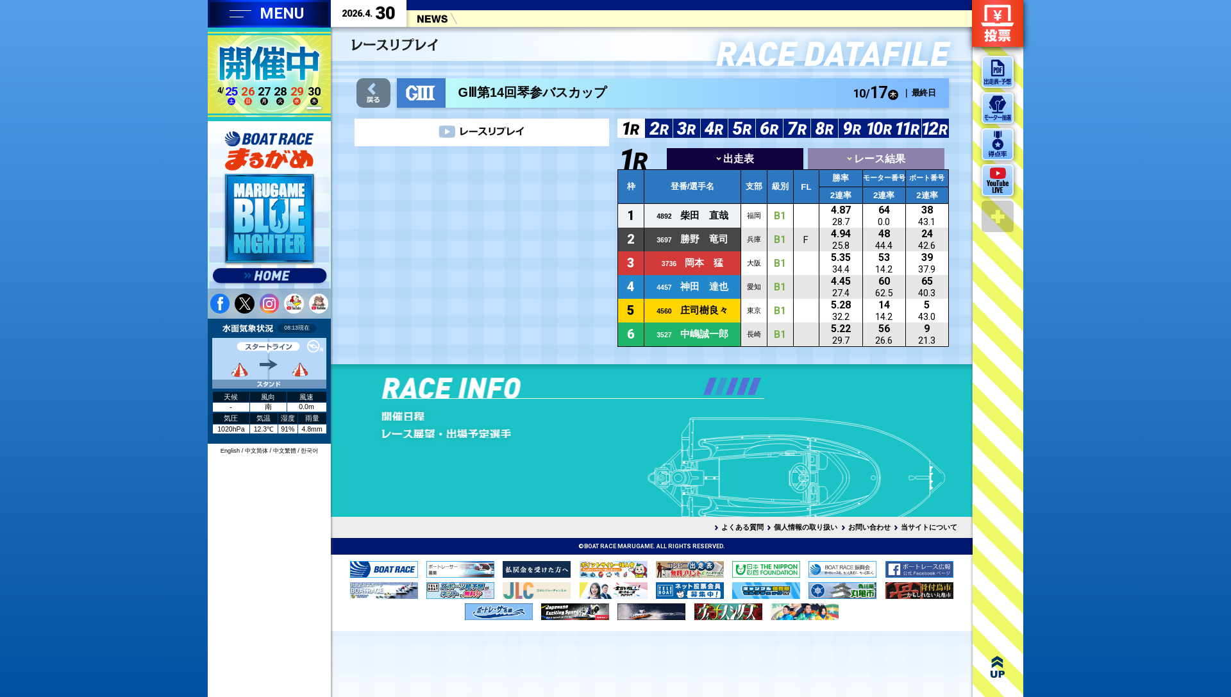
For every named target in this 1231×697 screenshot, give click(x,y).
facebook (220, 303)
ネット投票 (997, 23)
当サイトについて (929, 527)
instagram (269, 303)
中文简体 (256, 451)
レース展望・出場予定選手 (472, 433)
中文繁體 (284, 451)
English (230, 451)
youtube (293, 303)
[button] (710, 386)
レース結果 (876, 158)
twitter (244, 303)
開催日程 (472, 416)
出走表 (735, 158)
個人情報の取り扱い (805, 527)
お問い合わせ (869, 527)
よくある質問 (742, 527)
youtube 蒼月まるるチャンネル (318, 303)
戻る (373, 93)
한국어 (309, 451)
